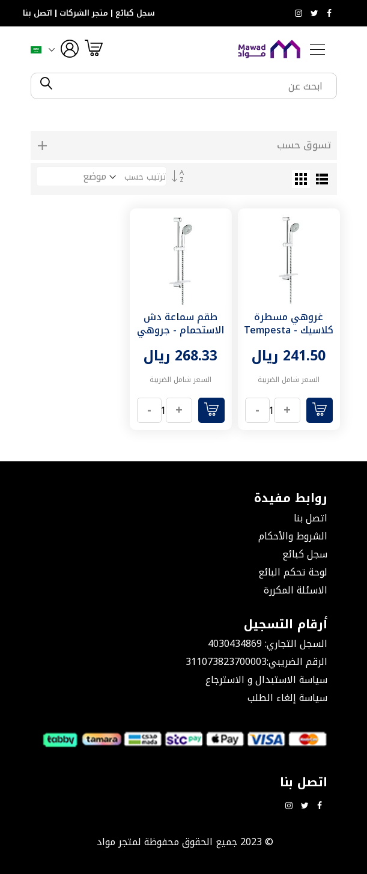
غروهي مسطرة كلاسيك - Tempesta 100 (288, 330)
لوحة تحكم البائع (292, 572)
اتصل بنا (37, 13)
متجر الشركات (83, 13)
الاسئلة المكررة (295, 590)
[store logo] (269, 49)
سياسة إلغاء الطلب (287, 697)
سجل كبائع (135, 13)
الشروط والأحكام (292, 536)
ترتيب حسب (145, 177)
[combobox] (194, 86)
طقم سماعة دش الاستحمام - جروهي (180, 323)
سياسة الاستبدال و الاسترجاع (266, 679)
